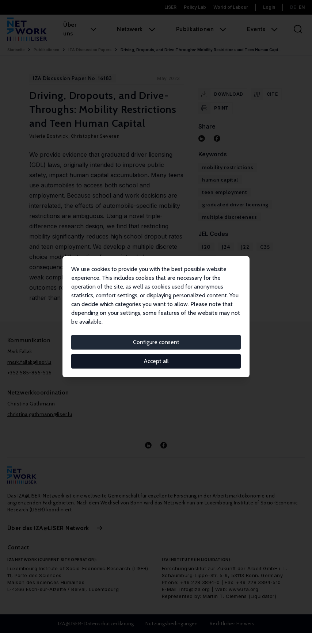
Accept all (156, 361)
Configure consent (156, 342)
